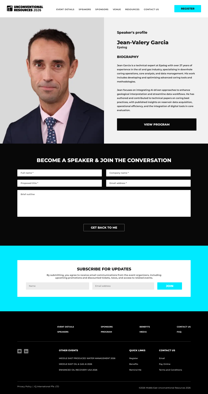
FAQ (179, 332)
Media (143, 332)
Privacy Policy (24, 386)
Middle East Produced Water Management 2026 (87, 358)
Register (187, 8)
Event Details (65, 9)
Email (162, 358)
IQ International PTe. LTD (46, 386)
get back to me (104, 227)
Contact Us (151, 9)
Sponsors (101, 9)
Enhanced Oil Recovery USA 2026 (78, 370)
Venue (117, 9)
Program (106, 332)
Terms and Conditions (170, 370)
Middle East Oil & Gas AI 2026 (75, 364)
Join (169, 286)
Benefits (145, 326)
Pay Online (164, 364)
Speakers (85, 9)
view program (157, 124)
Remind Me (135, 370)
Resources (132, 9)
